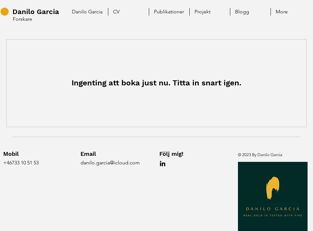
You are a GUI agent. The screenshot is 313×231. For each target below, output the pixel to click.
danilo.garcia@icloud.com (110, 163)
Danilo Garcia (35, 12)
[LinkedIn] (162, 163)
